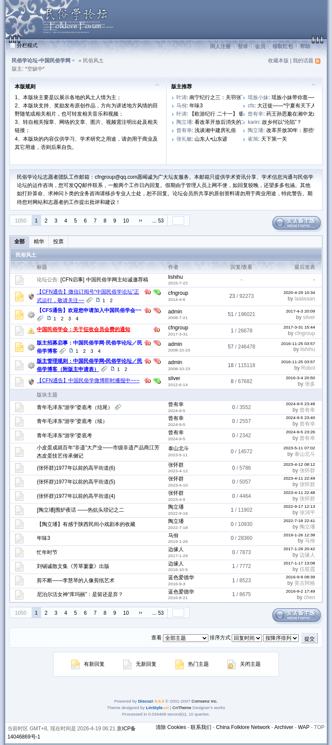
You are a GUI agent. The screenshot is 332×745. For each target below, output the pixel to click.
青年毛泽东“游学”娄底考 (64, 435)
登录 (243, 46)
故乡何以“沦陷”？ (282, 122)
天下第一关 (274, 139)
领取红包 (282, 46)
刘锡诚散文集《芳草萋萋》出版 (73, 566)
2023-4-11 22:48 (299, 492)
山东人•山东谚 (211, 139)
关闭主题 (244, 664)
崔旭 (253, 139)
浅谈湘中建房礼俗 (215, 130)
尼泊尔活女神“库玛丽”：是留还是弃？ (80, 594)
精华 (39, 242)
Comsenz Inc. (205, 701)
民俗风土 (26, 255)
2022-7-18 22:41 (299, 520)
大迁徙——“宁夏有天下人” (287, 106)
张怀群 (176, 465)
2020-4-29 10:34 (299, 292)
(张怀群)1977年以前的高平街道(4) (76, 496)
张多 (310, 384)
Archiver (284, 727)
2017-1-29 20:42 (299, 548)
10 (126, 221)
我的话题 (303, 61)
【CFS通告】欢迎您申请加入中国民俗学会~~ (89, 310)
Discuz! (145, 701)
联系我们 (201, 727)
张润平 (307, 513)
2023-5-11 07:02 (299, 447)
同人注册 (220, 46)
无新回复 (139, 664)
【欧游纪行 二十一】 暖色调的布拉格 (232, 114)
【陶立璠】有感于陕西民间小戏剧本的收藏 (86, 524)
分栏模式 (27, 45)
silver (309, 317)
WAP (304, 727)
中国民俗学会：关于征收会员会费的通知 (83, 329)
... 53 (158, 221)
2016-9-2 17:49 (300, 591)
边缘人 (176, 549)
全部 (19, 242)
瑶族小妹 (258, 97)
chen (309, 597)
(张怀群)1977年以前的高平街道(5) (76, 482)
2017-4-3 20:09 (300, 311)
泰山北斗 (178, 448)
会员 (260, 46)
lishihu (175, 277)
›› (140, 220)
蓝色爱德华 (181, 577)
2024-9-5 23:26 (300, 431)
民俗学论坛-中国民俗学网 (41, 61)
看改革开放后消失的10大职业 (228, 122)
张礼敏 (184, 139)
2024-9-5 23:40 (300, 417)
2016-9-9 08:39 (300, 576)
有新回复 (88, 664)
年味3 (196, 106)
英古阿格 (304, 583)
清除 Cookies (171, 727)
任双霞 (307, 569)
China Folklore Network (243, 727)
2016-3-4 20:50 (300, 377)
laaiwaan (304, 299)
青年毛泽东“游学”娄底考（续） (72, 421)
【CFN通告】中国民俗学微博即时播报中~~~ (88, 380)
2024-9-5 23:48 (300, 403)
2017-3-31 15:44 (299, 327)
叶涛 (181, 97)
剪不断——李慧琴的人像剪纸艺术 (76, 580)
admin (175, 312)
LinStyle (154, 707)
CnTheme (182, 707)
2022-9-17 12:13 (299, 506)
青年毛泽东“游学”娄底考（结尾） (75, 407)
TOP (319, 727)
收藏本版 (278, 61)
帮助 (305, 46)
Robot (308, 368)
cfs (251, 106)
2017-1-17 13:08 (299, 563)
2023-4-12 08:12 (299, 464)
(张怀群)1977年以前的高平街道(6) (76, 468)
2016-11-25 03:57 (298, 343)
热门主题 (192, 664)
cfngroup (178, 293)
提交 (309, 639)
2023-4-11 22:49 (299, 478)
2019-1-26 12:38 (299, 534)
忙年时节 (47, 552)
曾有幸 (255, 114)
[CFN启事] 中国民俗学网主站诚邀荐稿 (104, 280)
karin (253, 122)
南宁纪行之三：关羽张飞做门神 (225, 97)
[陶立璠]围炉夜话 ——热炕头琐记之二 (80, 510)
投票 (58, 242)
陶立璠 (184, 122)
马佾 (181, 106)
